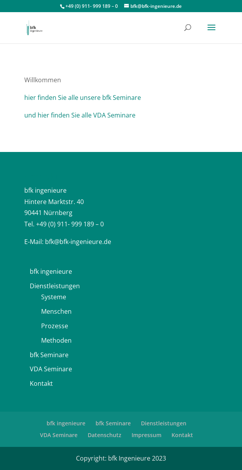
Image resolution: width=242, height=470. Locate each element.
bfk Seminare (49, 355)
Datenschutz (104, 435)
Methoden (56, 340)
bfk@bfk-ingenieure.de (78, 241)
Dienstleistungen (55, 286)
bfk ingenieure (51, 271)
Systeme (53, 297)
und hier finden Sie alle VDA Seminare (79, 115)
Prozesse (54, 326)
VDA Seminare (51, 369)
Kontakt (41, 383)
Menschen (56, 311)
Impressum (146, 435)
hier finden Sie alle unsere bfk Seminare (82, 97)
